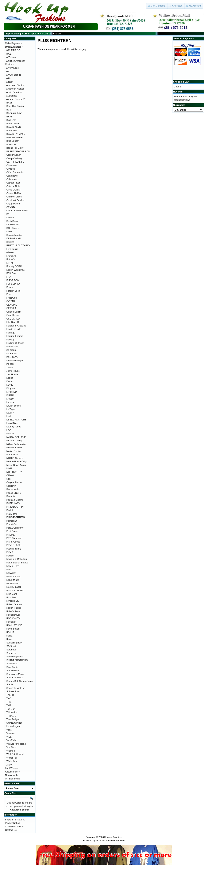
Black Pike (11, 130)
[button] (157, 6)
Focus (9, 287)
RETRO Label (13, 587)
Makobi (10, 433)
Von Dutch (11, 747)
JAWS (9, 367)
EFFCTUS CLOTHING (18, 245)
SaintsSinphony (14, 642)
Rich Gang (11, 594)
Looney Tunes (13, 426)
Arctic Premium (14, 92)
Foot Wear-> (11, 768)
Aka (8, 71)
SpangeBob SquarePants (19, 681)
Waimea (10, 750)
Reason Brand (13, 576)
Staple (9, 684)
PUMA (9, 552)
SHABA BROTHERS (17, 660)
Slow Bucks (12, 667)
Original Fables (14, 482)
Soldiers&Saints (14, 677)
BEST (9, 109)
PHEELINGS (13, 503)
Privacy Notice (12, 823)
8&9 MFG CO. (13, 50)
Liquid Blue (12, 423)
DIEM (9, 231)
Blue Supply (12, 141)
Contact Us (10, 830)
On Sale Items (12, 778)
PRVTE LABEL (14, 545)
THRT (9, 702)
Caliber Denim (13, 155)
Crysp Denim (13, 203)
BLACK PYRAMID (15, 134)
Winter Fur (11, 757)
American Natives (15, 88)
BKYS (9, 116)
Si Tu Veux (12, 663)
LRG (8, 430)
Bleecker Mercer (14, 137)
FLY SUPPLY (13, 284)
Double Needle (14, 235)
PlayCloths (12, 514)
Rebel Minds (12, 580)
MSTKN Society (14, 458)
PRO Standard (14, 538)
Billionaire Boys (14, 113)
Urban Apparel (31, 33)
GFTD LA (11, 308)
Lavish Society (13, 405)
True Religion (13, 719)
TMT (8, 705)
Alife (8, 78)
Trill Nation (11, 712)
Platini (9, 510)
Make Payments (13, 43)
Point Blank (12, 520)
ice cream (11, 350)
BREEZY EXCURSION (18, 151)
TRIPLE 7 (11, 716)
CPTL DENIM (13, 189)
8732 (8, 54)
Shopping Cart (181, 81)
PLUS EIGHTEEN (51, 33)
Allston (9, 81)
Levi (8, 416)
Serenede (11, 653)
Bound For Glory (14, 148)
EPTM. (10, 263)
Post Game (12, 531)
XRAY (9, 764)
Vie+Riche (11, 740)
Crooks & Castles (15, 200)
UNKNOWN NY (14, 723)
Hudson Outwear (15, 343)
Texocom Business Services (110, 840)
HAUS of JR (12, 322)
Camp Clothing (14, 158)
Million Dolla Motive (16, 444)
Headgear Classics (16, 325)
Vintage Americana (16, 744)
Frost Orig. (11, 297)
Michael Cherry (14, 440)
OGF (8, 479)
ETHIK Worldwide (15, 270)
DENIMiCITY (13, 224)
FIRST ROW (12, 280)
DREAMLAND (13, 238)
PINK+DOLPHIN (14, 507)
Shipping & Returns (15, 819)
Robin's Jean (13, 611)
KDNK (9, 385)
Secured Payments (183, 38)
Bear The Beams (15, 106)
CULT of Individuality (16, 210)
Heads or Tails (13, 329)
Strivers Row (12, 691)
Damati (10, 217)
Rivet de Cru (12, 601)
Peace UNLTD (13, 493)
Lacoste (10, 402)
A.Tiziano (11, 57)
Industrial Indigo (14, 360)
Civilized (10, 168)
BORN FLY (12, 144)
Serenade (11, 649)
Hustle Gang (12, 346)
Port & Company (14, 527)
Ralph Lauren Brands (17, 562)
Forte (9, 294)
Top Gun (10, 709)
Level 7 (10, 412)
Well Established (14, 754)
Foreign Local (13, 291)
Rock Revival (13, 614)
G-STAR (10, 301)
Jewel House (13, 371)
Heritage (10, 332)
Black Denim (12, 123)
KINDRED (11, 391)
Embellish (11, 256)
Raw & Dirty (12, 566)
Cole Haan (11, 179)
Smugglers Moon (15, 674)
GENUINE (11, 304)
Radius (10, 555)
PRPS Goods (13, 541)
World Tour (12, 761)
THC (8, 698)
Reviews (177, 91)
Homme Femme (14, 336)
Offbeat (10, 475)
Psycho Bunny (13, 548)
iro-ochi (10, 364)
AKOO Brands (13, 74)
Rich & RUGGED (15, 590)
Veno (9, 730)
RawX (9, 569)
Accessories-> (12, 771)
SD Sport (11, 646)
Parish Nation (13, 489)
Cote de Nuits (13, 186)
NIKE (9, 468)
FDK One (11, 273)
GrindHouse (12, 315)
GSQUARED (13, 318)
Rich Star (11, 597)
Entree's (10, 259)
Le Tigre (10, 409)
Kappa (9, 378)
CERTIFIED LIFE (15, 161)
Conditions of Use (14, 826)
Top (8, 33)
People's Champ (14, 500)
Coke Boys (12, 175)
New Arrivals (11, 775)
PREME (10, 534)
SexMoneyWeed (14, 656)
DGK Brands (12, 228)
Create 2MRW (13, 193)
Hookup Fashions (113, 837)
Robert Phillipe (14, 608)
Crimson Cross (14, 196)
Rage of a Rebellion (16, 559)
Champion (11, 165)
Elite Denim (12, 249)
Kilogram (10, 388)
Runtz (9, 635)
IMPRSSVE (12, 357)
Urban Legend (13, 726)
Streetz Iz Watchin (15, 688)
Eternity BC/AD (14, 266)
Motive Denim (13, 451)
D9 (7, 214)
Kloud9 (10, 398)
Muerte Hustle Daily (16, 461)
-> (14, 47)
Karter (9, 381)
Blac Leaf (11, 120)
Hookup (10, 339)
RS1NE (10, 632)
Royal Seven (12, 628)
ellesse (10, 252)
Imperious (11, 353)
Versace (10, 733)
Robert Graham (14, 604)
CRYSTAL (11, 207)
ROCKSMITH (13, 618)
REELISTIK (12, 583)
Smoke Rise (12, 670)
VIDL (8, 737)
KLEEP (10, 395)
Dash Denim (12, 221)
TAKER (10, 695)
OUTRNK (11, 486)
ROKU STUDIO (14, 625)
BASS (9, 102)
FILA (8, 277)
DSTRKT (11, 242)
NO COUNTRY (14, 472)
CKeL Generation (15, 172)
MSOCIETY (12, 454)
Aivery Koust (12, 68)
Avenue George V (15, 99)
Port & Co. (11, 524)
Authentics (11, 95)
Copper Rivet (13, 182)
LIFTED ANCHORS (16, 419)
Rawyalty (11, 573)
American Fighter (15, 85)
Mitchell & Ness (14, 447)
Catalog (16, 33)
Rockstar (10, 621)
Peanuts (10, 496)
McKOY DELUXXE (16, 437)
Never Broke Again (16, 465)
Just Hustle (12, 374)
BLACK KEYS (13, 127)
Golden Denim (13, 311)
